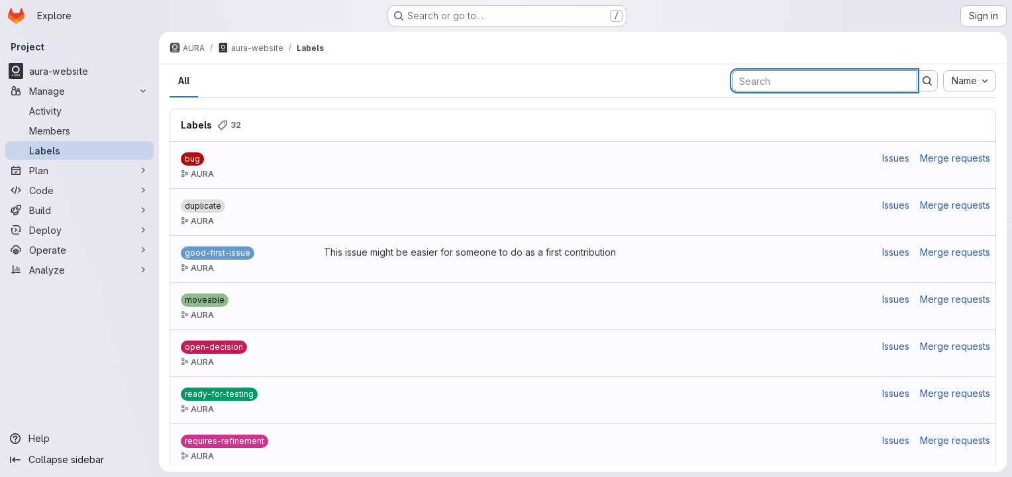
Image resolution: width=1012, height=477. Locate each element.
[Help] (79, 438)
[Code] (79, 190)
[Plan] (79, 170)
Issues (895, 158)
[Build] (79, 210)
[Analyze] (79, 269)
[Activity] (79, 110)
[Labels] (79, 150)
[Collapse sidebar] (79, 459)
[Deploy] (79, 230)
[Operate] (79, 249)
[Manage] (79, 90)
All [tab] (183, 80)
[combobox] (969, 80)
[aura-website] (79, 71)
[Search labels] (824, 80)
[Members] (79, 130)
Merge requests (955, 158)
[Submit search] (927, 80)
